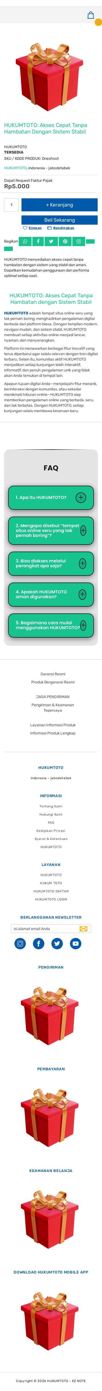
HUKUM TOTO (51, 883)
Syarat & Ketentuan (51, 839)
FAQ (51, 823)
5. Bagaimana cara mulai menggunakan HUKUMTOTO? (48, 625)
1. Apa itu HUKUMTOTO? (41, 497)
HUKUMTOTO (15, 168)
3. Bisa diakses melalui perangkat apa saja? (41, 563)
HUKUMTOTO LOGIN (51, 899)
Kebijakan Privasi (50, 831)
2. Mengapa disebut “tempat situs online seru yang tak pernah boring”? (47, 531)
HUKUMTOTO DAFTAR (51, 891)
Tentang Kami (50, 806)
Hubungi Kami (51, 814)
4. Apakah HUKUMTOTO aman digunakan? (41, 594)
